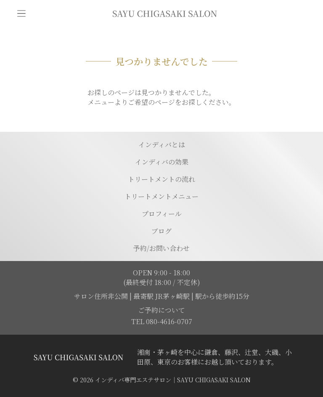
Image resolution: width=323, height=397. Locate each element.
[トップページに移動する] (78, 357)
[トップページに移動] (164, 13)
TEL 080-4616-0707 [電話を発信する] (161, 321)
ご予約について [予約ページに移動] (161, 310)
